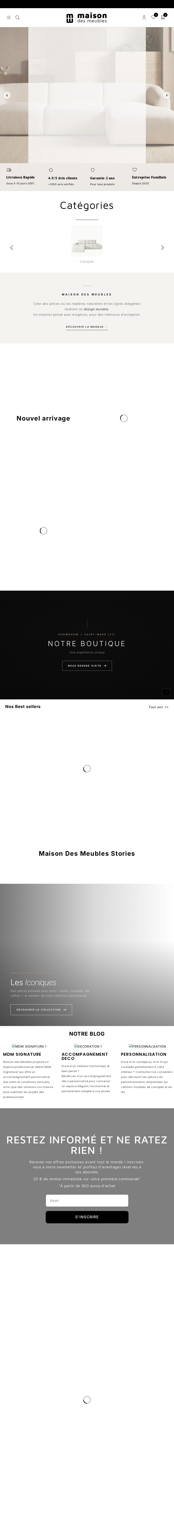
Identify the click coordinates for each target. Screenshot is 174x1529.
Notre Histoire (20, 1420)
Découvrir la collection (41, 1009)
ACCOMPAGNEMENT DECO (85, 1056)
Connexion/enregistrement (144, 17)
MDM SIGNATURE (22, 1054)
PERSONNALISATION (144, 1054)
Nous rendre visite (87, 665)
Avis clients (17, 1440)
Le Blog (13, 1430)
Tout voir (156, 707)
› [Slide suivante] (167, 95)
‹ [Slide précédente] (7, 95)
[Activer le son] (166, 692)
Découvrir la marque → (87, 326)
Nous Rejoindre (21, 1450)
